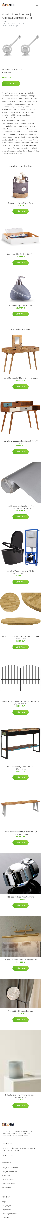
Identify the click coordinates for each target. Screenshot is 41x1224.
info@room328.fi (8, 1155)
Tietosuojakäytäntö (9, 1214)
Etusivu (4, 21)
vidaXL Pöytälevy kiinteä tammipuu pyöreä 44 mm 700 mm (20, 637)
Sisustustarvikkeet (9, 1184)
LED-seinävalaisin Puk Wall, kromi (20, 897)
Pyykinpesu (6, 1176)
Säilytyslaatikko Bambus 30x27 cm (20, 254)
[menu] (36, 4)
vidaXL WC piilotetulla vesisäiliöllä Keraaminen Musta (20, 572)
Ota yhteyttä (6, 1206)
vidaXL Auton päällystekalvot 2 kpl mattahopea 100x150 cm (20, 507)
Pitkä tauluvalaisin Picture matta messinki (20, 960)
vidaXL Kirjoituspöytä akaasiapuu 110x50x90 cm (20, 442)
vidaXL (23, 69)
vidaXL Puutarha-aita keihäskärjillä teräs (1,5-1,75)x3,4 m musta (20, 702)
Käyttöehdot (6, 1210)
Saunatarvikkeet (8, 1180)
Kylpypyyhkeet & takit (10, 1172)
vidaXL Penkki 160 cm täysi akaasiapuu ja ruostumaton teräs (20, 833)
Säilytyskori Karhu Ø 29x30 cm (20, 203)
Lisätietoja (11, 84)
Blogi (4, 1202)
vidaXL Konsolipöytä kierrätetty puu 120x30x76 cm (20, 768)
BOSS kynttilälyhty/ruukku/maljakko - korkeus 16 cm (20, 1096)
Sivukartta (5, 1218)
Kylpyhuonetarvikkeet (10, 1168)
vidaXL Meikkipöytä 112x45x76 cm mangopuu (20, 378)
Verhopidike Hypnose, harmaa (20, 1011)
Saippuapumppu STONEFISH (20, 305)
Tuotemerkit (16, 69)
